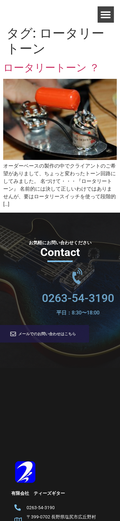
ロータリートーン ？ (51, 68)
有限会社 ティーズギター (38, 493)
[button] (106, 14)
